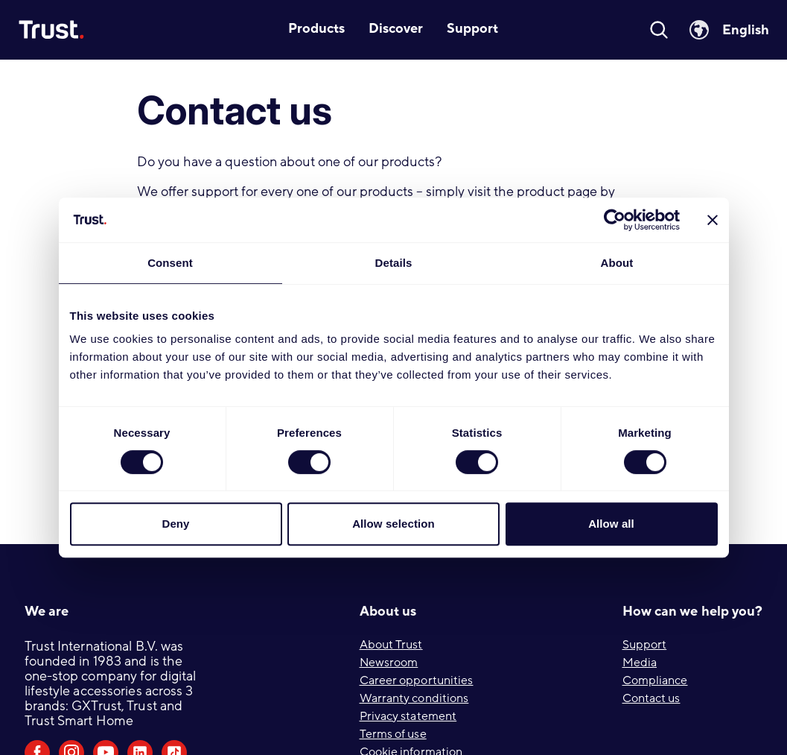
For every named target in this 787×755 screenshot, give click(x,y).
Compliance (655, 680)
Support (644, 644)
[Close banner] (712, 220)
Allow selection (393, 523)
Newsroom (389, 662)
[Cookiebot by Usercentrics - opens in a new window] (614, 220)
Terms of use (393, 734)
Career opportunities (417, 680)
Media (639, 662)
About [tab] (617, 262)
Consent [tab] (170, 262)
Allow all (611, 523)
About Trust (391, 644)
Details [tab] (393, 262)
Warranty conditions (414, 698)
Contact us (651, 698)
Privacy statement (408, 716)
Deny (175, 523)
